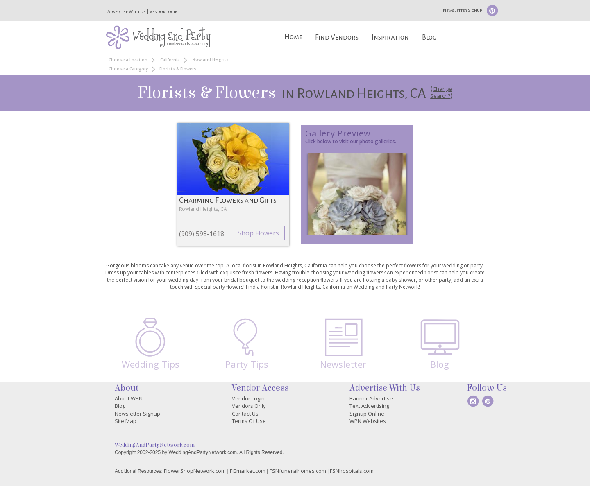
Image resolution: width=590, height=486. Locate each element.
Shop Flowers (258, 232)
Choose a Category (128, 69)
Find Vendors (337, 37)
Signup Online (366, 413)
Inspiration (390, 37)
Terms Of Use (249, 421)
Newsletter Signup (462, 10)
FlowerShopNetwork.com (195, 471)
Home (293, 37)
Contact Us (245, 413)
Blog (429, 37)
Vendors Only (249, 405)
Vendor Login (164, 11)
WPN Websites (367, 421)
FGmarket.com (248, 471)
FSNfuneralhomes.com (298, 471)
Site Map (125, 421)
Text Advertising (369, 405)
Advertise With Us (126, 11)
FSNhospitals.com (352, 471)
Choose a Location (128, 60)
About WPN (129, 398)
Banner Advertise (371, 398)
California (170, 60)
